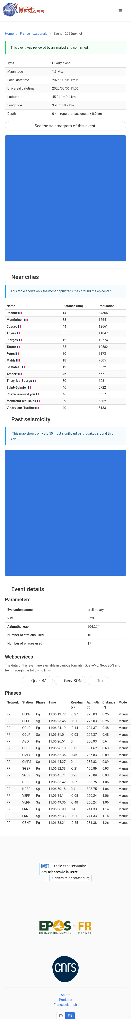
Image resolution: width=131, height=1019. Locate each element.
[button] (120, 10)
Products (65, 1000)
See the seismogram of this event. (65, 125)
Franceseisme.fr (65, 1005)
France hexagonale (33, 34)
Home (9, 34)
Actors (65, 995)
